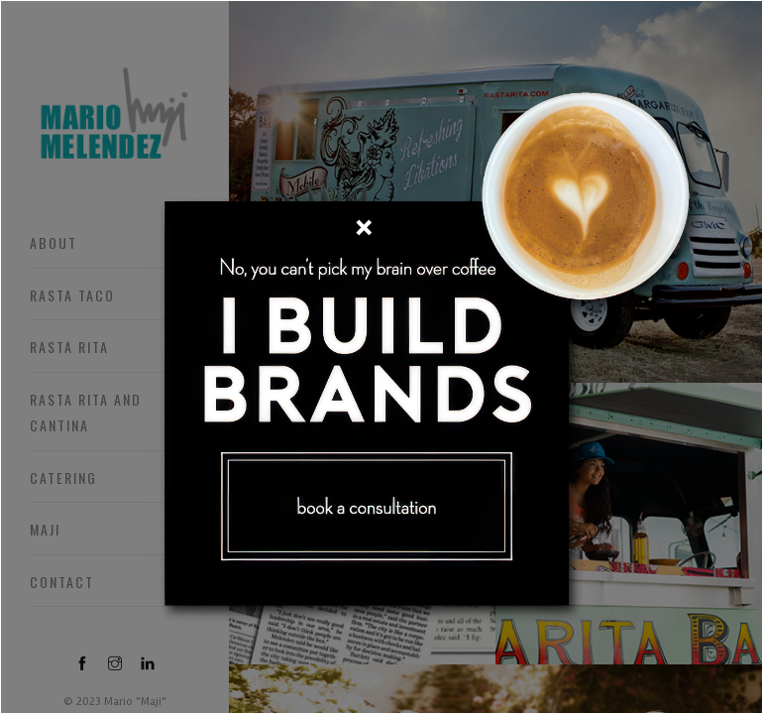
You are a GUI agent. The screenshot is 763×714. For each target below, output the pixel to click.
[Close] (364, 227)
